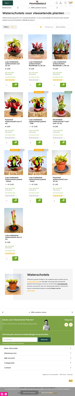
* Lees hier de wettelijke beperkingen (13, 344)
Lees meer (31, 292)
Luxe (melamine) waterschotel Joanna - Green (13, 181)
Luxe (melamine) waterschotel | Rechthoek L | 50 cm (61, 65)
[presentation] (18, 9)
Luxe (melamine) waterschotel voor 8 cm (13, 238)
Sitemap (70, 376)
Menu (7, 3)
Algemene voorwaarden (50, 376)
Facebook (66, 325)
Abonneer (44, 341)
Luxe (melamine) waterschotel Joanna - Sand (37, 181)
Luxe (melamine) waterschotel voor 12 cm (12, 65)
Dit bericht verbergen (29, 392)
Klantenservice (6, 9)
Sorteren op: (49, 28)
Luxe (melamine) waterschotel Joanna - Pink (37, 123)
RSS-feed (63, 376)
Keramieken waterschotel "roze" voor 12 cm (61, 123)
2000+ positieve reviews (38, 9)
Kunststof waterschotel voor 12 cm (60, 181)
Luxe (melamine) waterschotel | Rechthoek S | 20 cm (37, 65)
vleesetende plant (33, 283)
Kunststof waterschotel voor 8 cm (13, 123)
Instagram (71, 325)
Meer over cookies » (47, 392)
